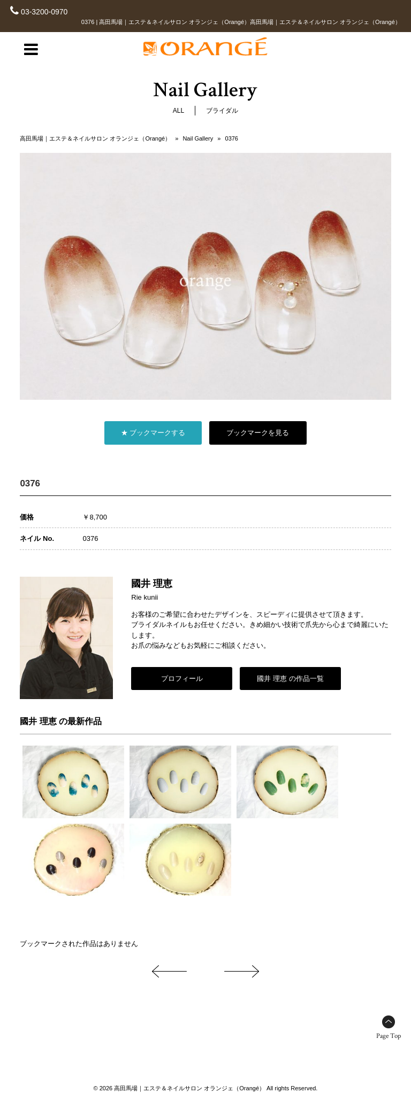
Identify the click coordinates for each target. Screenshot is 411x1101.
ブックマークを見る (257, 433)
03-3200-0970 (44, 11)
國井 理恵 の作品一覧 (290, 678)
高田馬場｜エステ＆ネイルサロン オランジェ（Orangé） (95, 138)
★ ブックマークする (153, 433)
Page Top (388, 1036)
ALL (178, 110)
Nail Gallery (197, 138)
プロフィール (182, 678)
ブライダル (222, 110)
